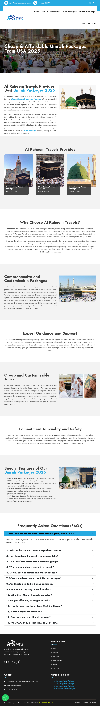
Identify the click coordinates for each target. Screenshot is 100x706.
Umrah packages (29, 130)
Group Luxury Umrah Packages (64, 689)
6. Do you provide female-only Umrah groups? (31, 572)
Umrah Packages (69, 12)
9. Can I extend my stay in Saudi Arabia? (28, 589)
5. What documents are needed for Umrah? (30, 567)
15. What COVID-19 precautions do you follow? (32, 622)
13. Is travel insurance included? (24, 611)
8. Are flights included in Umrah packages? (29, 583)
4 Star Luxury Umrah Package (46, 188)
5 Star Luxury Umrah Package (77, 188)
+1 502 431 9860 (45, 3)
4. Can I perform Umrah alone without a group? (32, 561)
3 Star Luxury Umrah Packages (64, 686)
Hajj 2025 (55, 656)
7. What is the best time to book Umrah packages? (34, 578)
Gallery (82, 12)
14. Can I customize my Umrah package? (28, 617)
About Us (44, 12)
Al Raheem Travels (46, 703)
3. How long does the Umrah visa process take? (32, 556)
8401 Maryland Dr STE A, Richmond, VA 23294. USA (21, 682)
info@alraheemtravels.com (20, 3)
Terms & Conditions (89, 703)
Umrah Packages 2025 (34, 90)
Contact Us (91, 23)
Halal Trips (90, 12)
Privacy (77, 703)
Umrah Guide (55, 12)
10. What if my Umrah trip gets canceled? (29, 595)
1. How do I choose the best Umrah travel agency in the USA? (40, 533)
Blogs (82, 23)
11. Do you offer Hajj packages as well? (28, 600)
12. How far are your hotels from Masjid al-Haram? (34, 606)
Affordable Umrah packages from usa (26, 99)
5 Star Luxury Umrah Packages (64, 681)
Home (36, 12)
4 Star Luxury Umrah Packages (64, 683)
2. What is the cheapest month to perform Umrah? (33, 550)
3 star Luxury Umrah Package (14, 188)
